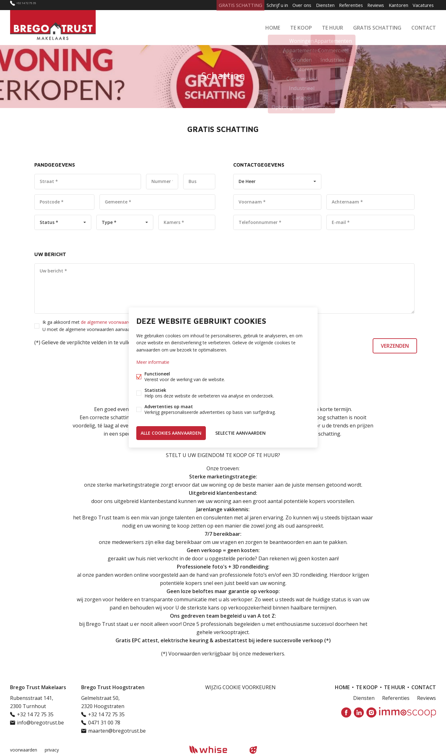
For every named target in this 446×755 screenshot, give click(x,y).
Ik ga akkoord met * (127, 325)
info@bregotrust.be (40, 722)
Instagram (371, 712)
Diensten (314, 5)
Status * (49, 222)
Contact (423, 26)
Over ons (288, 5)
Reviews (369, 5)
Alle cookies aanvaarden (171, 432)
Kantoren (395, 5)
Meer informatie (152, 362)
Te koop (301, 26)
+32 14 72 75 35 (33, 5)
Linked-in (359, 712)
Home (272, 26)
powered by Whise (215, 749)
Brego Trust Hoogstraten (112, 687)
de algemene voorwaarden (108, 322)
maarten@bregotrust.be (117, 730)
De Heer (247, 181)
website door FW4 (253, 750)
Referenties (342, 5)
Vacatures (422, 5)
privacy (52, 750)
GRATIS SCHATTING (377, 26)
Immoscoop (407, 712)
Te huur (332, 26)
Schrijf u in (260, 5)
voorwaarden (23, 750)
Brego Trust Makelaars (38, 687)
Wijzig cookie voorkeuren (240, 687)
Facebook (346, 712)
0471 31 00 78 (104, 722)
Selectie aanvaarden (240, 432)
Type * (109, 222)
